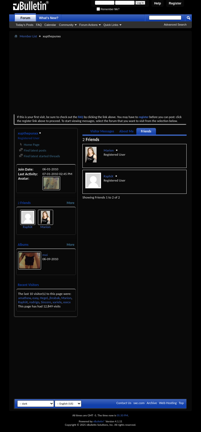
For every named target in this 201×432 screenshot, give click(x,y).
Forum (25, 18)
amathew (24, 298)
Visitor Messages (102, 131)
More (70, 203)
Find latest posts (32, 150)
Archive (152, 403)
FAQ (39, 24)
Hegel (44, 298)
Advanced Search (175, 24)
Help (157, 3)
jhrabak (54, 298)
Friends (146, 131)
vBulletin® (99, 421)
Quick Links (110, 24)
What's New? (48, 18)
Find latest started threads (39, 156)
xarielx (57, 302)
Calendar (50, 24)
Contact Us (123, 403)
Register (175, 3)
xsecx (67, 302)
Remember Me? (108, 9)
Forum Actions (88, 24)
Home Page (29, 145)
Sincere (46, 302)
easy (35, 298)
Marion (45, 227)
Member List (28, 36)
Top (181, 403)
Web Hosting (168, 403)
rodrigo (34, 302)
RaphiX (27, 227)
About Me (126, 131)
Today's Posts (25, 24)
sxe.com (139, 403)
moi (45, 255)
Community (66, 24)
